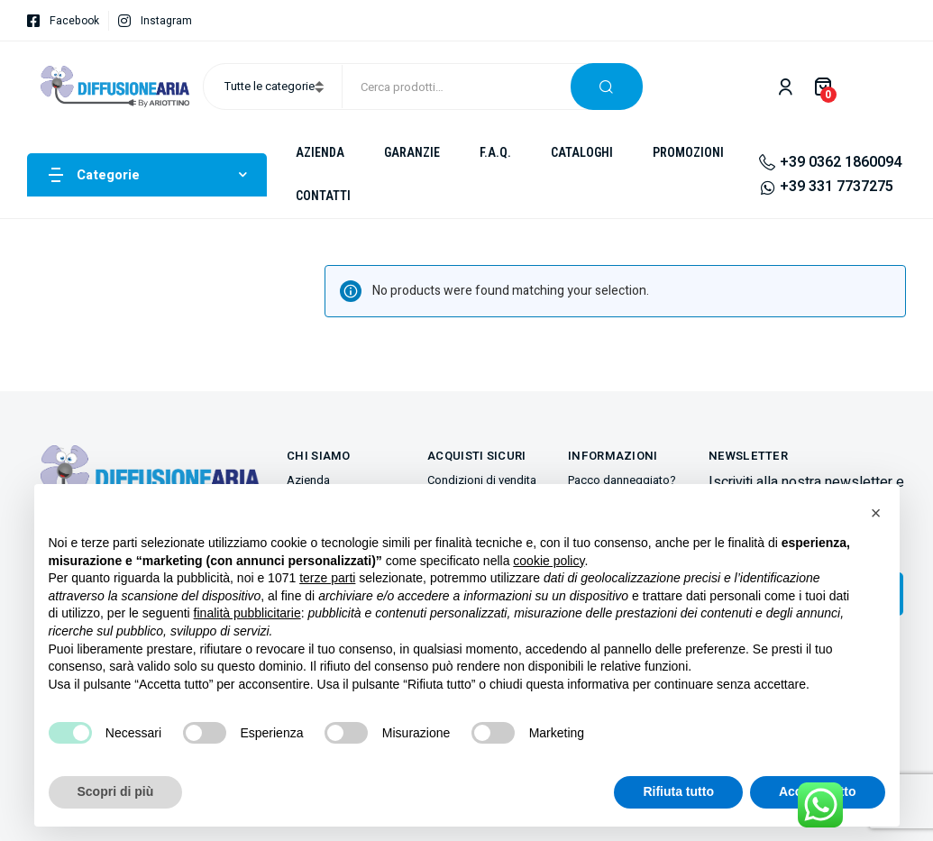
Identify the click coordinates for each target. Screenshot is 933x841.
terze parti (327, 578)
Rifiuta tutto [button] (678, 791)
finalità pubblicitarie (247, 613)
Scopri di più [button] (116, 791)
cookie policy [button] (548, 560)
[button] (876, 512)
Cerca (607, 86)
